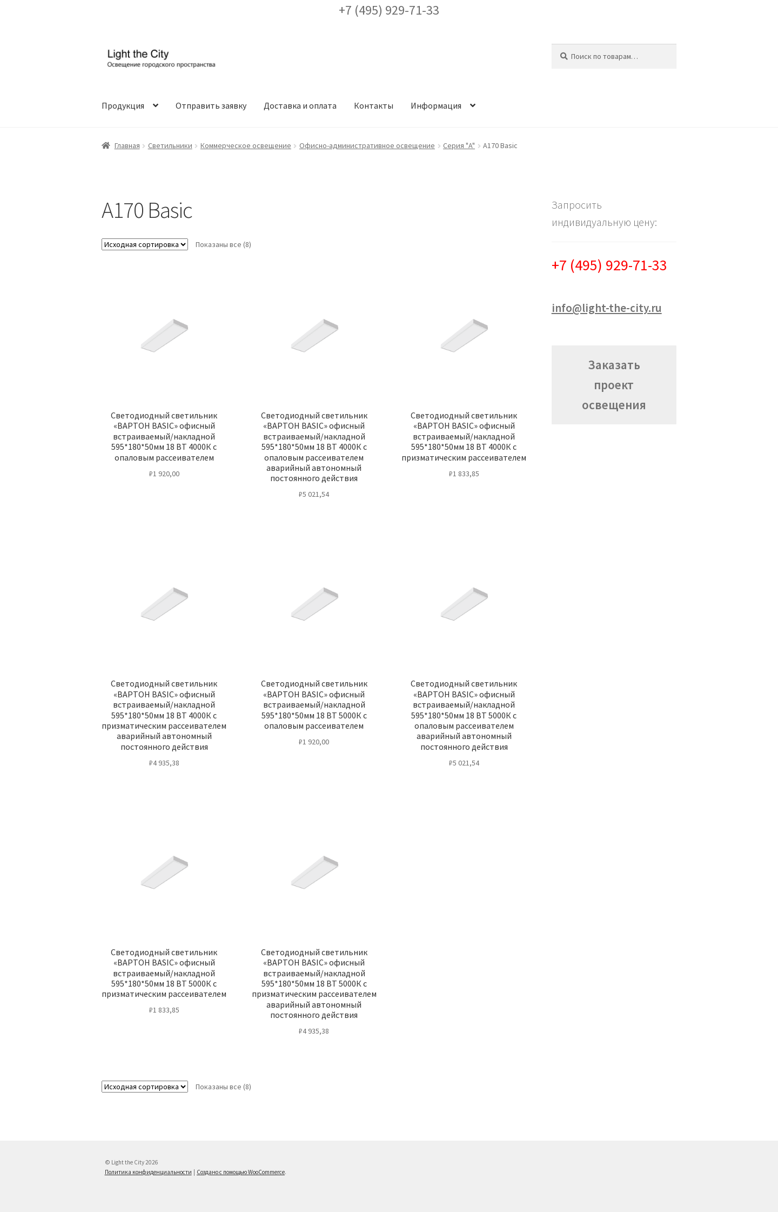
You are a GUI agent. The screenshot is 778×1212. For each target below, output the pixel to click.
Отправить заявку (211, 105)
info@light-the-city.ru (607, 308)
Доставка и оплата (300, 105)
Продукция (123, 105)
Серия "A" (459, 145)
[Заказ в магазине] (145, 244)
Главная (127, 145)
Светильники (170, 145)
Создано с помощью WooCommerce (241, 1172)
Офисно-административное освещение (367, 145)
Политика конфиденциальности (148, 1172)
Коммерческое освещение (245, 145)
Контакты (373, 105)
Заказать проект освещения (614, 384)
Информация (436, 105)
